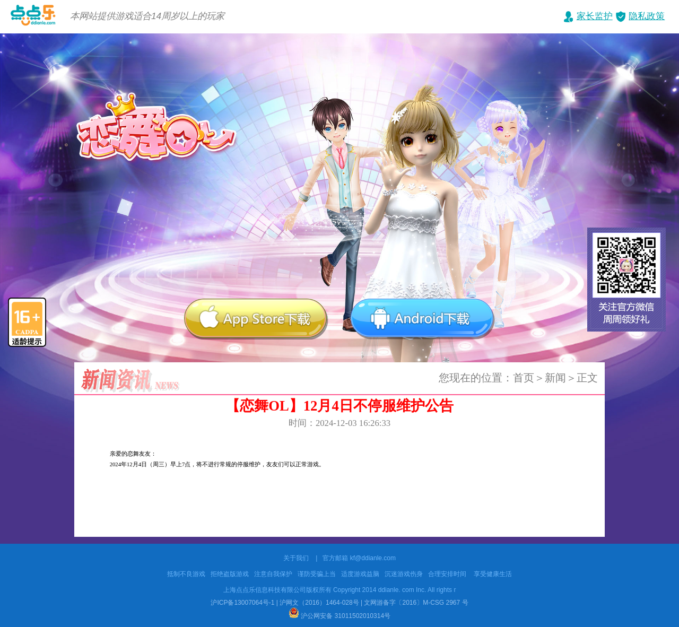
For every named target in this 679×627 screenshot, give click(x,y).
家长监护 (595, 16)
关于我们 (296, 558)
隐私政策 (647, 16)
